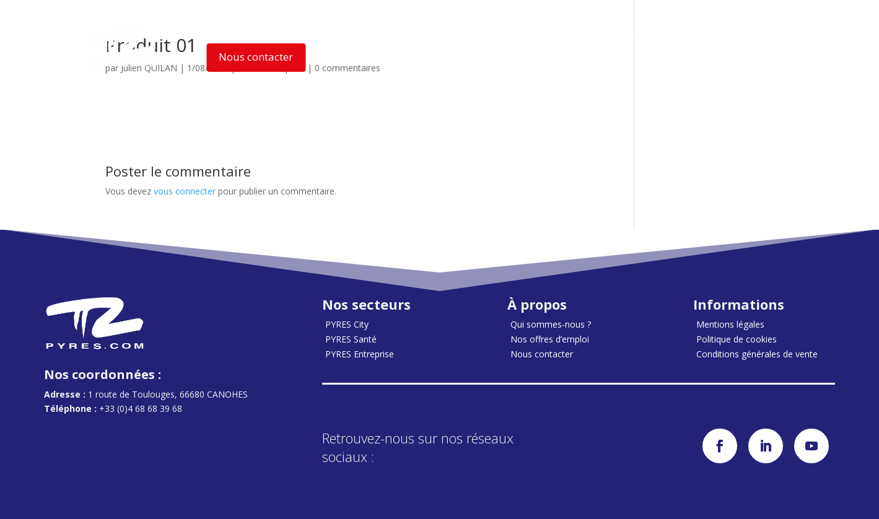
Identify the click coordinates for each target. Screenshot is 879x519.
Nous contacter (256, 57)
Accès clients (632, 34)
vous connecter (185, 191)
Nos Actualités (548, 34)
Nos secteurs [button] (245, 34)
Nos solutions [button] (336, 34)
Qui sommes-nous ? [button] (445, 34)
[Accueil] (122, 49)
